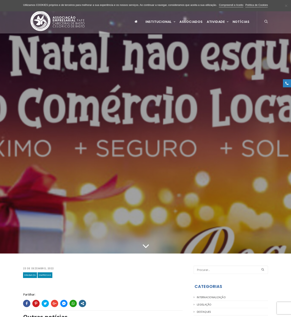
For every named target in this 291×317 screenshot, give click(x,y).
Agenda (202, 313)
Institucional (160, 25)
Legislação (204, 299)
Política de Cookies (256, 4)
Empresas (45, 269)
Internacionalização (211, 292)
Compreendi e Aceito (231, 4)
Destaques (204, 306)
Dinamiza (30, 269)
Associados (191, 25)
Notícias (241, 25)
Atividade (218, 25)
